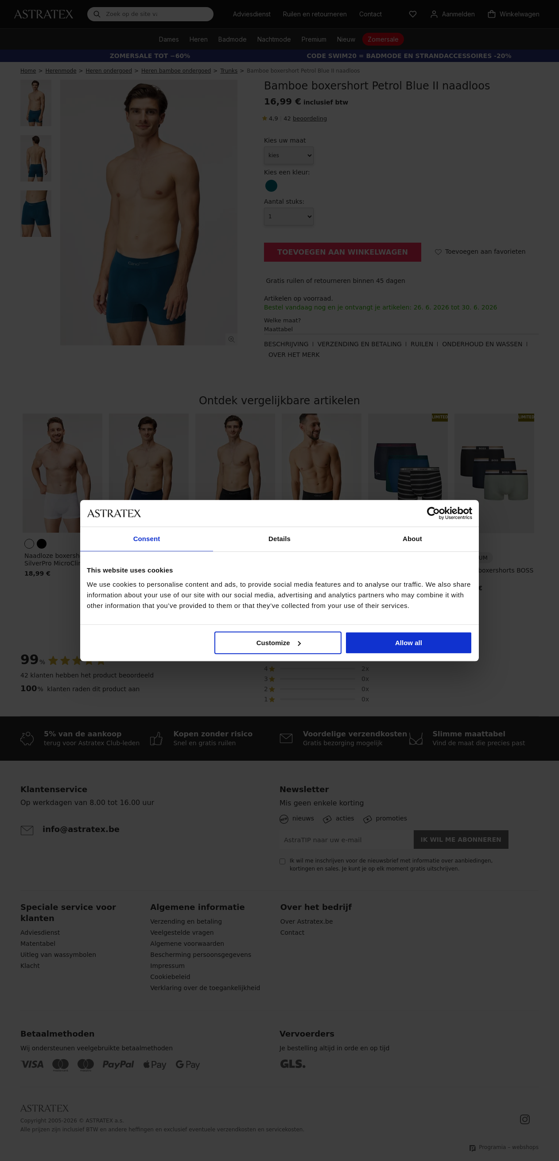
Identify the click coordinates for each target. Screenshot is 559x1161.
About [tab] (412, 538)
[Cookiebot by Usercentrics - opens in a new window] (433, 513)
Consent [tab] (146, 538)
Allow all (408, 642)
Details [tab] (279, 538)
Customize (278, 642)
